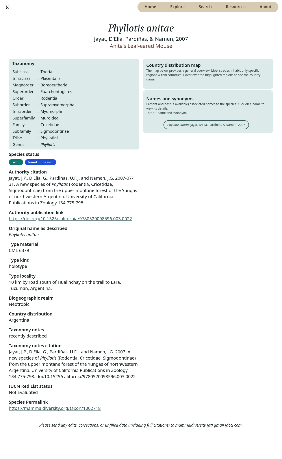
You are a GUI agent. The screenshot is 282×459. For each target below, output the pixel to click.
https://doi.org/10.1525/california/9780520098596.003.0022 (70, 219)
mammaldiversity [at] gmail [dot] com (208, 425)
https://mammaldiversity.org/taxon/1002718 (55, 408)
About (265, 6)
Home (150, 6)
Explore (177, 6)
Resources (235, 6)
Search (205, 6)
